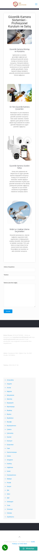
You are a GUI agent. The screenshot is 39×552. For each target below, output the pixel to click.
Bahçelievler (10, 395)
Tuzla (8, 505)
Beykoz (9, 414)
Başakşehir (10, 403)
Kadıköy (9, 463)
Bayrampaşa (10, 406)
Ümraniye (10, 509)
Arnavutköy (10, 380)
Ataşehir (9, 384)
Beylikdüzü (10, 418)
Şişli (8, 498)
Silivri (8, 494)
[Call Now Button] (5, 547)
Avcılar (9, 387)
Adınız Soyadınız (19, 269)
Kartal (8, 471)
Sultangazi (10, 501)
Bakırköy (9, 399)
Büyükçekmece (11, 425)
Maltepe (9, 479)
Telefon (19, 277)
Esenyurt (9, 441)
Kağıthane (10, 467)
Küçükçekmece (11, 475)
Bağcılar (9, 391)
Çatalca (9, 429)
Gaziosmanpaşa (12, 452)
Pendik (9, 482)
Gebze (9, 456)
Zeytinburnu (10, 517)
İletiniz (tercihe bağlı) (19, 294)
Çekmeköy (10, 433)
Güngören (10, 460)
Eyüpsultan (10, 444)
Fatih (8, 448)
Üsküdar (9, 513)
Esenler (9, 437)
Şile (8, 490)
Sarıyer (9, 486)
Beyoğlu (9, 422)
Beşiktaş (9, 410)
